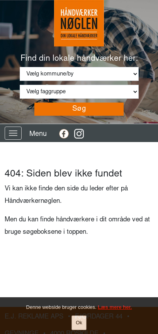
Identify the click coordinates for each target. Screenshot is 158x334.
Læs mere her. (115, 307)
